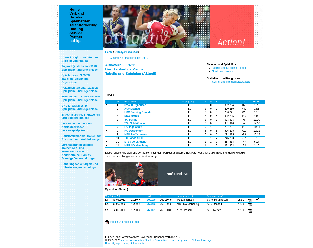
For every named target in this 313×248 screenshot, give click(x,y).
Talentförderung (83, 25)
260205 (151, 199)
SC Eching (130, 119)
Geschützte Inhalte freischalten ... (129, 57)
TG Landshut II (133, 138)
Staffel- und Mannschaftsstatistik (231, 81)
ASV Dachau (132, 108)
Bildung (76, 29)
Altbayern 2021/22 (126, 52)
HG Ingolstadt (133, 127)
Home (108, 52)
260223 (151, 204)
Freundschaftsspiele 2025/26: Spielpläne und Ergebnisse (81, 98)
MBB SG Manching (136, 145)
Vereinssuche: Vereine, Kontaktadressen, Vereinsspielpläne (77, 127)
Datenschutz (137, 243)
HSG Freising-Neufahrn (138, 112)
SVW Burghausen (135, 105)
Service (76, 33)
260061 (151, 210)
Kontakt (109, 243)
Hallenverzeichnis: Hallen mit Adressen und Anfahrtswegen (82, 137)
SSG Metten (131, 115)
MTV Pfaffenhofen (135, 134)
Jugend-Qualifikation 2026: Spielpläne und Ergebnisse (80, 68)
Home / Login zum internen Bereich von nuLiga (80, 59)
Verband (76, 13)
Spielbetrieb (79, 21)
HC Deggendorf (133, 130)
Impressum (121, 243)
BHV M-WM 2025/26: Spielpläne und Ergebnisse (80, 107)
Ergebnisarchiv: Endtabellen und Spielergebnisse (81, 116)
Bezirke (75, 17)
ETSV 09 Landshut (135, 141)
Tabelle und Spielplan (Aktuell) (229, 67)
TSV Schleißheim (134, 123)
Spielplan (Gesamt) (223, 71)
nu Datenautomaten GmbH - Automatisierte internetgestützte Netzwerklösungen (167, 240)
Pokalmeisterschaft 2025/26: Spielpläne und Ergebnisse (80, 89)
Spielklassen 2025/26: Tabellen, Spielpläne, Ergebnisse (76, 79)
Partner (75, 37)
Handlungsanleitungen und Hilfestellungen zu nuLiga (80, 165)
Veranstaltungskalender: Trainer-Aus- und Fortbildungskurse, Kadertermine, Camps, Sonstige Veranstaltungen (79, 151)
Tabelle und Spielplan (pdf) (125, 221)
